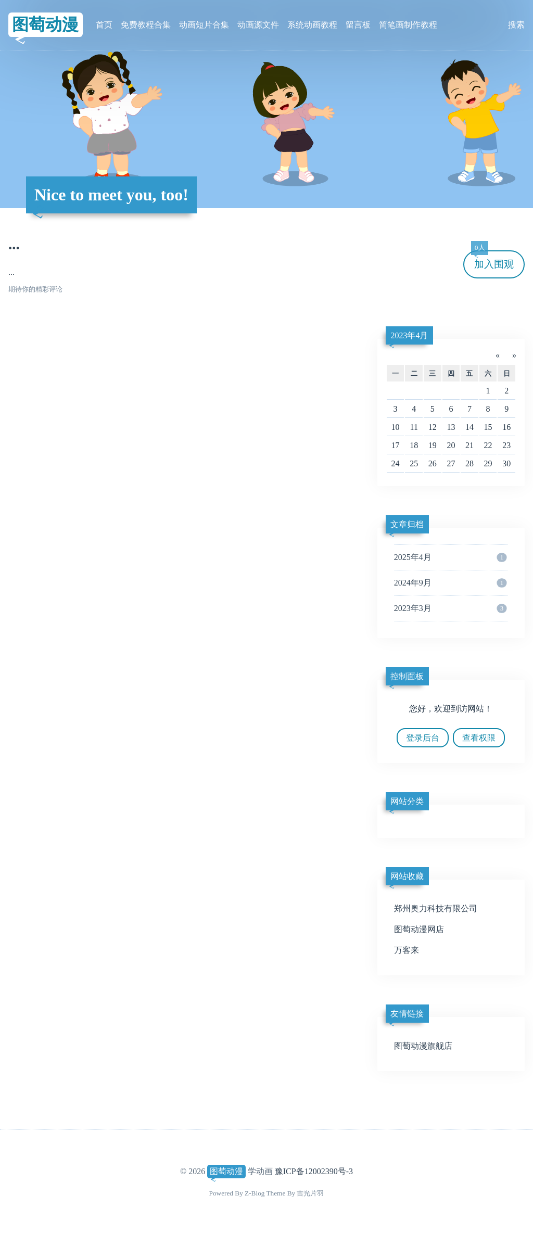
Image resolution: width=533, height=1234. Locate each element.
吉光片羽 (310, 1193)
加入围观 (492, 260)
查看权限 (479, 737)
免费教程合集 (146, 24)
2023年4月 (409, 335)
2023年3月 (450, 608)
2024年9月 (450, 583)
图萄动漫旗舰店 (423, 1045)
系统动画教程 (312, 24)
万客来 (406, 950)
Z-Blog (254, 1193)
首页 (104, 24)
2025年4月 (450, 557)
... (14, 244)
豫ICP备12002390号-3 (314, 1171)
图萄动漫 (45, 24)
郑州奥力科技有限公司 (435, 908)
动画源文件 (258, 24)
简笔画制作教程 (408, 24)
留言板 (358, 24)
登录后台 (422, 737)
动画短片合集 (204, 24)
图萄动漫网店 (419, 929)
